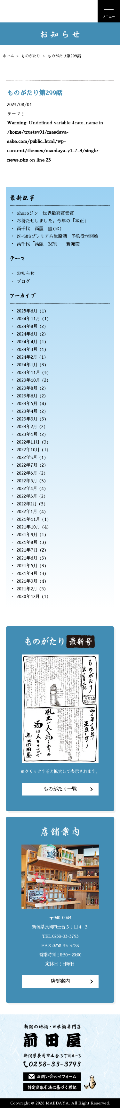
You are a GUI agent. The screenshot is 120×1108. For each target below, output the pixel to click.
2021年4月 (27, 573)
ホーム (8, 56)
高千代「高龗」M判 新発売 (48, 244)
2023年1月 (27, 434)
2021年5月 (27, 565)
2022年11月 (28, 442)
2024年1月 (27, 364)
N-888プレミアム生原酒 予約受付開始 (57, 236)
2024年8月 (27, 326)
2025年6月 (27, 311)
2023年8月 (27, 388)
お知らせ (26, 273)
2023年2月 (27, 426)
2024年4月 (27, 341)
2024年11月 (28, 318)
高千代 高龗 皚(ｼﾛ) (39, 228)
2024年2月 (27, 357)
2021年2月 (27, 589)
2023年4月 (27, 411)
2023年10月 (28, 380)
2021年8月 (27, 542)
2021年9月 (27, 534)
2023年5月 (27, 403)
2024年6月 (27, 334)
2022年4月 (27, 488)
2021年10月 (28, 527)
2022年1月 (27, 511)
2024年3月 (27, 349)
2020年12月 (28, 596)
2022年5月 (27, 481)
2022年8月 (27, 457)
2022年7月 (27, 465)
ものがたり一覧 (60, 789)
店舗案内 (60, 981)
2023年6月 (27, 396)
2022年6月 (27, 473)
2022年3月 (27, 496)
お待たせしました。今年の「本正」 (52, 221)
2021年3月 (27, 581)
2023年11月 (28, 372)
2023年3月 (27, 419)
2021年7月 (27, 550)
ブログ (23, 281)
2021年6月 (27, 558)
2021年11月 (28, 519)
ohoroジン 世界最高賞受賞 (45, 213)
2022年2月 (27, 504)
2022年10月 (28, 449)
